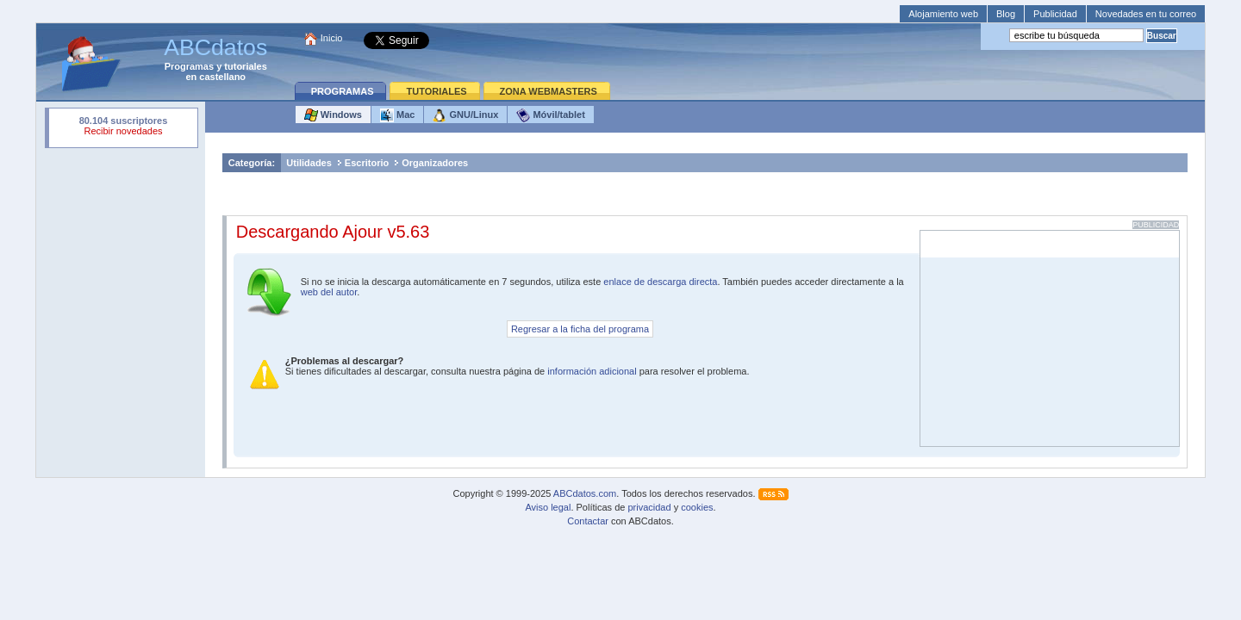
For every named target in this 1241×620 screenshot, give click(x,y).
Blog (1005, 14)
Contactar (587, 521)
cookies (697, 507)
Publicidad (1055, 14)
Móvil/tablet (550, 115)
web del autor (329, 292)
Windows (333, 115)
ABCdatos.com (584, 493)
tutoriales (245, 66)
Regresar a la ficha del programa (580, 329)
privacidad (648, 507)
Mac (397, 115)
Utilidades (309, 163)
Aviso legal (548, 507)
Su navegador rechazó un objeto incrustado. (123, 127)
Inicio (332, 38)
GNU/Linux (465, 115)
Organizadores (435, 163)
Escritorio (367, 163)
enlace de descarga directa (660, 281)
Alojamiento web (943, 14)
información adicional (591, 371)
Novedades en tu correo (1145, 14)
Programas (189, 66)
